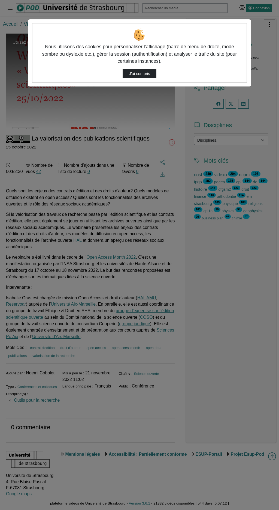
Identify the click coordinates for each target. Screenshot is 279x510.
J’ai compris (139, 73)
